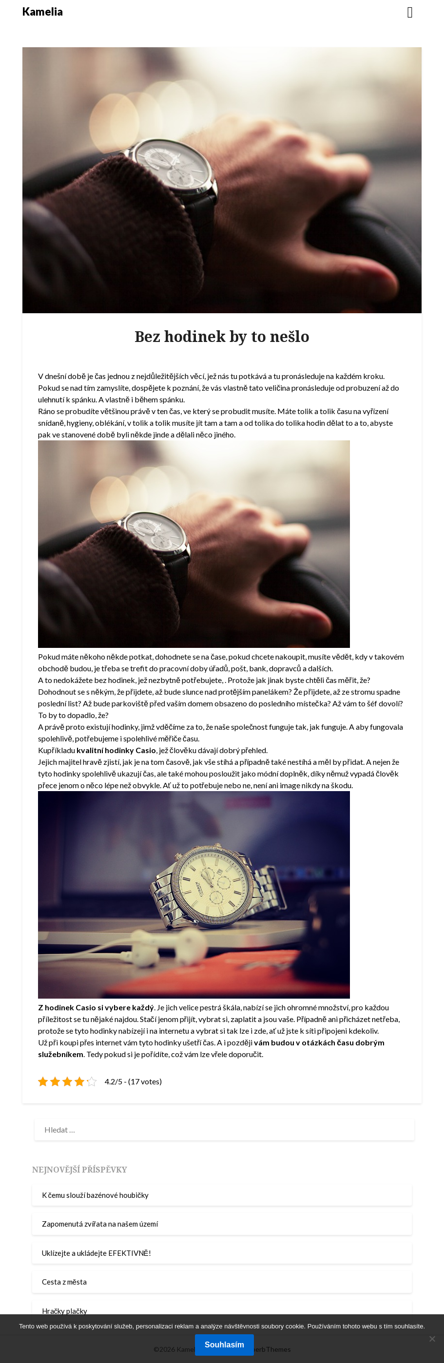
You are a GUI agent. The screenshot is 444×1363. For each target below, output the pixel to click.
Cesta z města (64, 1281)
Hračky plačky (64, 1310)
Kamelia (42, 11)
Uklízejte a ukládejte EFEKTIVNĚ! (96, 1253)
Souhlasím (224, 1345)
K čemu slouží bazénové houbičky (95, 1195)
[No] (432, 1339)
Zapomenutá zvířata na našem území (100, 1223)
